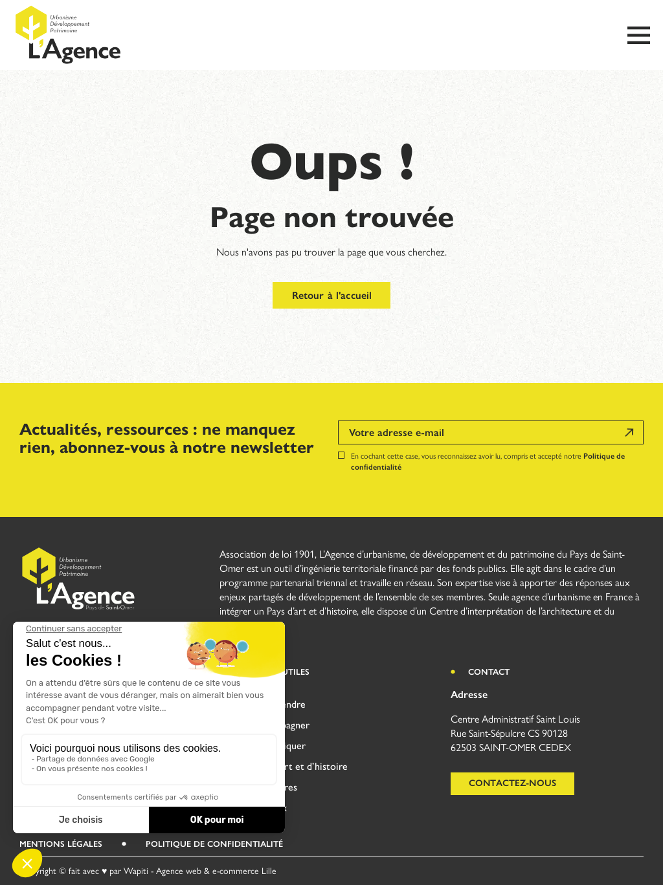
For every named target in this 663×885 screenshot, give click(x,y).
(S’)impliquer (278, 745)
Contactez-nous (512, 783)
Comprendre (278, 704)
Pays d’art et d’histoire (299, 766)
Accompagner (280, 725)
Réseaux (269, 808)
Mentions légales (60, 844)
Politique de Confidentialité (214, 844)
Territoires (274, 787)
